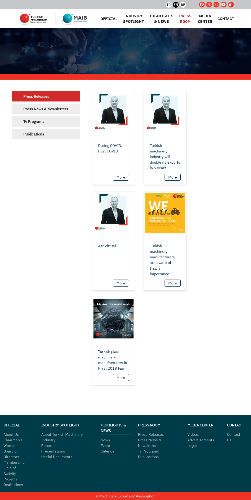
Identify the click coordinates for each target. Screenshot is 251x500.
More (121, 177)
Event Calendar (108, 448)
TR (169, 5)
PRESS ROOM (185, 19)
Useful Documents (56, 456)
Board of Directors (11, 454)
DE (183, 5)
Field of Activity (9, 471)
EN (176, 5)
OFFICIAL (108, 18)
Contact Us (233, 437)
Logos (192, 445)
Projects (10, 479)
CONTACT (225, 18)
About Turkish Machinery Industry (62, 437)
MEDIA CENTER (205, 19)
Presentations (53, 451)
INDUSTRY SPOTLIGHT (133, 19)
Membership (13, 462)
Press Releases (36, 96)
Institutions (13, 484)
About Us (11, 434)
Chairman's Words (13, 443)
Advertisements (200, 440)
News (105, 440)
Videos (193, 434)
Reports (48, 445)
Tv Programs (33, 121)
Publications (33, 134)
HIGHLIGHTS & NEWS (161, 19)
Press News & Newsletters (45, 109)
